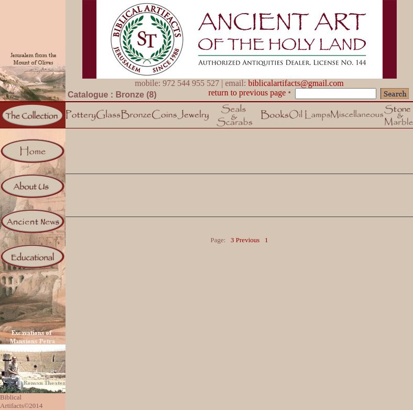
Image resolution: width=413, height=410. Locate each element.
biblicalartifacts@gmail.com (295, 83)
